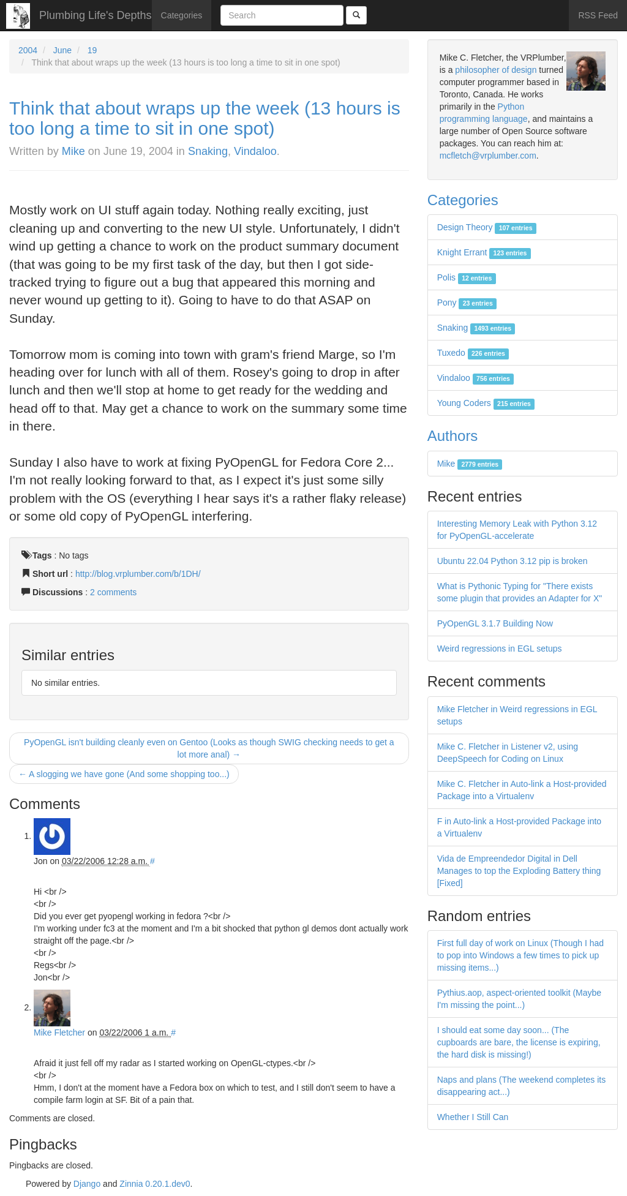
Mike (73, 151)
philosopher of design (495, 70)
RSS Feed (598, 15)
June (62, 50)
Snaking (208, 151)
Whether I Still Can (473, 1117)
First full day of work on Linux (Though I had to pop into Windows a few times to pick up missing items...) (520, 955)
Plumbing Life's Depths (95, 15)
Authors (452, 435)
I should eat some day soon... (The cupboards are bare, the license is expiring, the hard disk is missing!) (519, 1042)
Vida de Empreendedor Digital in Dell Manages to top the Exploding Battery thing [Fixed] (519, 871)
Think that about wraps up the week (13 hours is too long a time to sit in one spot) (204, 118)
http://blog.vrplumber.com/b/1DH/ (138, 574)
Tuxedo (473, 353)
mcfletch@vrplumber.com (488, 155)
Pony (467, 302)
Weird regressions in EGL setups (499, 648)
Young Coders (486, 403)
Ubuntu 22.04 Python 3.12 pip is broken (512, 561)
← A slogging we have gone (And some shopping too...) (124, 774)
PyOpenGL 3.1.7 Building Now (495, 623)
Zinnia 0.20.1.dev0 (154, 1184)
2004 (27, 50)
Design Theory (486, 227)
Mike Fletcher (59, 1032)
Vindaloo (255, 151)
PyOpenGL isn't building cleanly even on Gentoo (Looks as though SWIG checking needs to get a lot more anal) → (209, 748)
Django (86, 1184)
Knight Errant (484, 252)
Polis (466, 277)
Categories (182, 15)
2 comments (113, 592)
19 (92, 50)
